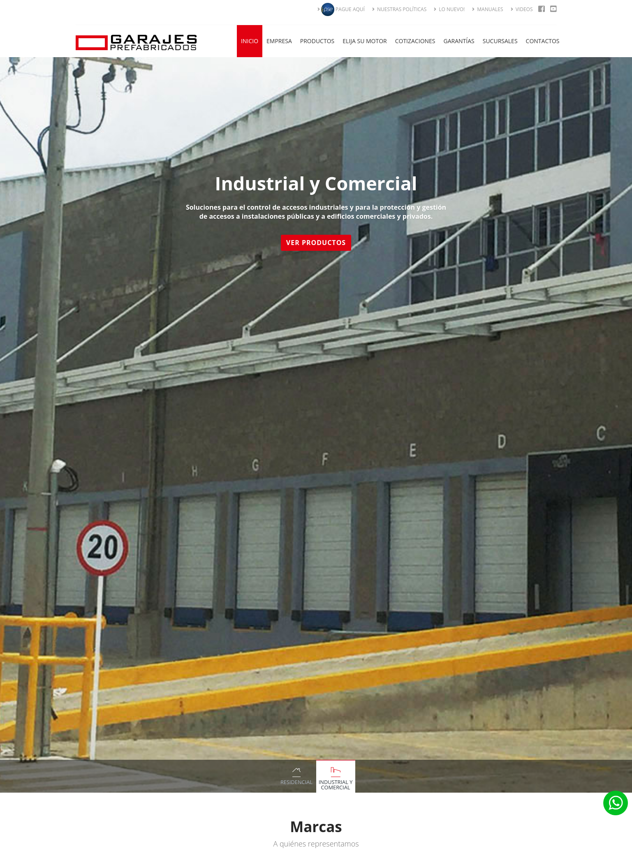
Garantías (459, 41)
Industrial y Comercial (336, 784)
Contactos (543, 41)
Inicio (249, 41)
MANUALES (487, 9)
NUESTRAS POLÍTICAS (399, 9)
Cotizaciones (415, 41)
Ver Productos (317, 242)
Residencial (296, 782)
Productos (317, 41)
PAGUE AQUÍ (341, 9)
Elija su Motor (365, 41)
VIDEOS (522, 9)
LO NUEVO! (449, 9)
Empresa (279, 41)
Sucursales (500, 41)
